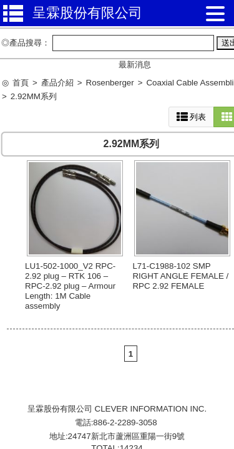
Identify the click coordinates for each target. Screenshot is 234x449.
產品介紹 (57, 82)
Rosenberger (110, 82)
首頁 (20, 82)
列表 (192, 117)
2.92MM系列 (34, 96)
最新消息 (135, 64)
